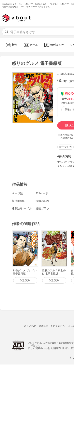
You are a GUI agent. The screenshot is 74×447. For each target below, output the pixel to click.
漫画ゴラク (42, 208)
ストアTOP (30, 325)
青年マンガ (65, 146)
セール (30, 44)
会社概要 (43, 325)
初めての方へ (58, 325)
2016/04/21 (42, 200)
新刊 (11, 44)
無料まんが (53, 44)
